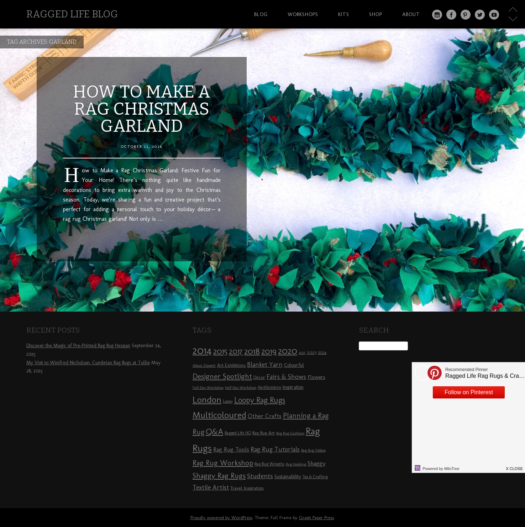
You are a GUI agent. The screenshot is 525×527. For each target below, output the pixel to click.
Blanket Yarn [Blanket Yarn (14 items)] (265, 365)
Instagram (437, 15)
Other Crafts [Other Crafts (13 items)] (265, 415)
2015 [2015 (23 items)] (220, 351)
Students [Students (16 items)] (260, 476)
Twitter (480, 15)
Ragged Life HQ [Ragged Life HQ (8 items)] (238, 433)
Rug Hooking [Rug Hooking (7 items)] (296, 464)
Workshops (303, 14)
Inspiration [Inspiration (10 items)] (293, 387)
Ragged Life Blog (72, 14)
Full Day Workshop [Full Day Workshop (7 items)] (208, 387)
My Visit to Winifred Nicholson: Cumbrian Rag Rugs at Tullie (88, 363)
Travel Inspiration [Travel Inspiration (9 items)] (247, 488)
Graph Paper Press (316, 517)
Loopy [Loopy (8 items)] (228, 401)
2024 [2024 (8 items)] (322, 352)
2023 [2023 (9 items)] (311, 352)
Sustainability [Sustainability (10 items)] (287, 477)
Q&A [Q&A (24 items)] (214, 432)
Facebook (451, 15)
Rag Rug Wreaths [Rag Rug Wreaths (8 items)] (269, 463)
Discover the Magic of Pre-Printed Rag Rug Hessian (78, 346)
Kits (343, 14)
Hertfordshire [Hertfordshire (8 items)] (269, 387)
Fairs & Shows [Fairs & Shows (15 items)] (286, 377)
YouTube (494, 15)
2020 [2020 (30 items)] (287, 350)
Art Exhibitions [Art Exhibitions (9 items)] (231, 365)
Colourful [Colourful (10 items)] (294, 365)
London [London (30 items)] (207, 399)
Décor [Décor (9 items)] (259, 377)
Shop (375, 14)
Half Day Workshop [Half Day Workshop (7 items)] (240, 387)
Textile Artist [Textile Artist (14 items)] (211, 487)
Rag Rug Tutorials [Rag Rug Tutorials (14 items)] (275, 449)
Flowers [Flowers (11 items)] (316, 377)
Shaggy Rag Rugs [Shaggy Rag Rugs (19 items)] (219, 475)
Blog (261, 14)
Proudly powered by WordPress (221, 517)
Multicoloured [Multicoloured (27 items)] (219, 414)
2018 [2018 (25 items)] (252, 351)
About (411, 14)
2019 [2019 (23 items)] (269, 351)
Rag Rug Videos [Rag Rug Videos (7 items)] (313, 450)
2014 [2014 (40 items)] (202, 350)
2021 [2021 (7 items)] (302, 352)
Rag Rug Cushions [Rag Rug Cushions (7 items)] (290, 433)
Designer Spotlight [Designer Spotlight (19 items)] (222, 376)
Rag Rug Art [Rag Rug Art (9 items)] (263, 432)
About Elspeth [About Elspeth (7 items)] (204, 365)
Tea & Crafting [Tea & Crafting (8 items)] (315, 476)
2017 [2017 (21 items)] (236, 351)
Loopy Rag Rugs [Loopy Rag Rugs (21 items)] (259, 400)
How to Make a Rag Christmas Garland (141, 109)
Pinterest (466, 15)
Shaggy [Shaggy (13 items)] (317, 463)
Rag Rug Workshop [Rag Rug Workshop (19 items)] (223, 462)
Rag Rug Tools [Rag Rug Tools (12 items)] (231, 449)
